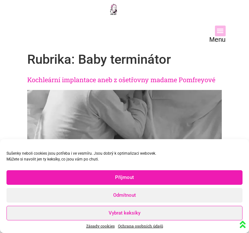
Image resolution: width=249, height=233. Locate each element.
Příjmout (124, 177)
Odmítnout (124, 195)
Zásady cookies (100, 226)
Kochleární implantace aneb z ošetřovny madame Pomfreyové (121, 79)
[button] (220, 31)
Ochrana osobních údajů (140, 226)
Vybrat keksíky (124, 213)
